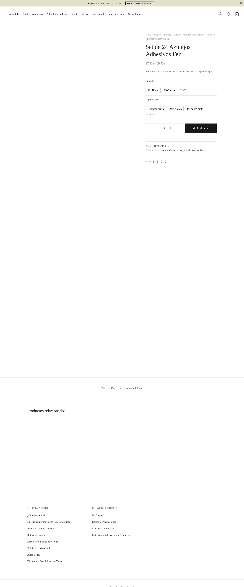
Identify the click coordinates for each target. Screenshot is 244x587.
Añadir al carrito (192, 129)
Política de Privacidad (38, 548)
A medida (14, 14)
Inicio (151, 36)
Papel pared (98, 14)
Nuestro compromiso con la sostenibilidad (48, 521)
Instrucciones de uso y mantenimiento (111, 535)
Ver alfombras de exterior (140, 3)
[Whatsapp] (157, 163)
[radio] (155, 92)
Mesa (85, 14)
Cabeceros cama (116, 14)
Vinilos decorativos (33, 14)
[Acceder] (220, 14)
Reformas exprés (36, 535)
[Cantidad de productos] (157, 130)
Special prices (135, 14)
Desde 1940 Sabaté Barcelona (42, 541)
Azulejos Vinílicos (169, 151)
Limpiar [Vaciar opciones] (153, 116)
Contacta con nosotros (103, 528)
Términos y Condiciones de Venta (44, 561)
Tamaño (153, 82)
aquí (212, 73)
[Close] (241, 3)
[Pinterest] (168, 163)
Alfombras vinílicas (57, 14)
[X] (165, 163)
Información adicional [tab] (131, 390)
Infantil (74, 14)
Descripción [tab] (106, 390)
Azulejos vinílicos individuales (191, 36)
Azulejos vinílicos (165, 36)
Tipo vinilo (155, 101)
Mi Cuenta (97, 515)
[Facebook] (161, 163)
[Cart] (237, 14)
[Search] (229, 14)
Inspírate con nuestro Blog (40, 528)
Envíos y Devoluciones (104, 521)
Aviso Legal (33, 554)
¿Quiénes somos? (36, 515)
